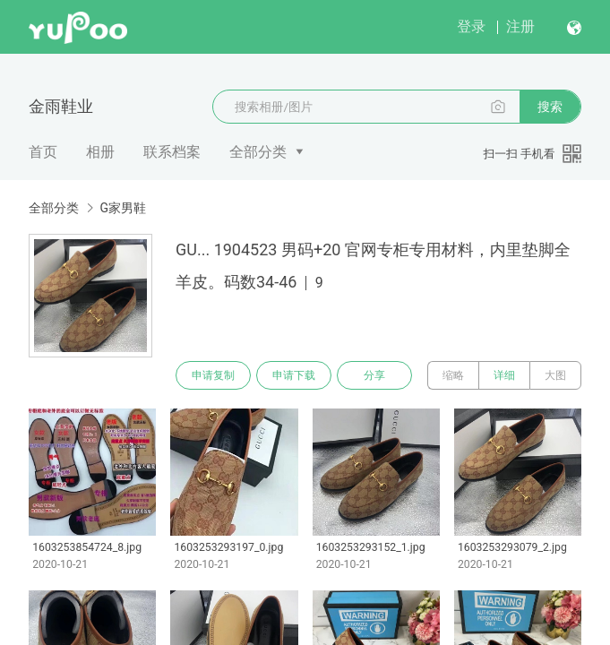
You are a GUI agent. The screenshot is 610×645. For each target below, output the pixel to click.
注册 (520, 26)
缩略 (453, 375)
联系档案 (172, 151)
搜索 (550, 106)
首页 (43, 151)
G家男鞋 (122, 208)
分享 (374, 375)
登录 (471, 26)
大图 (555, 375)
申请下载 (293, 375)
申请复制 (213, 375)
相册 (100, 151)
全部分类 (258, 151)
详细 (504, 375)
